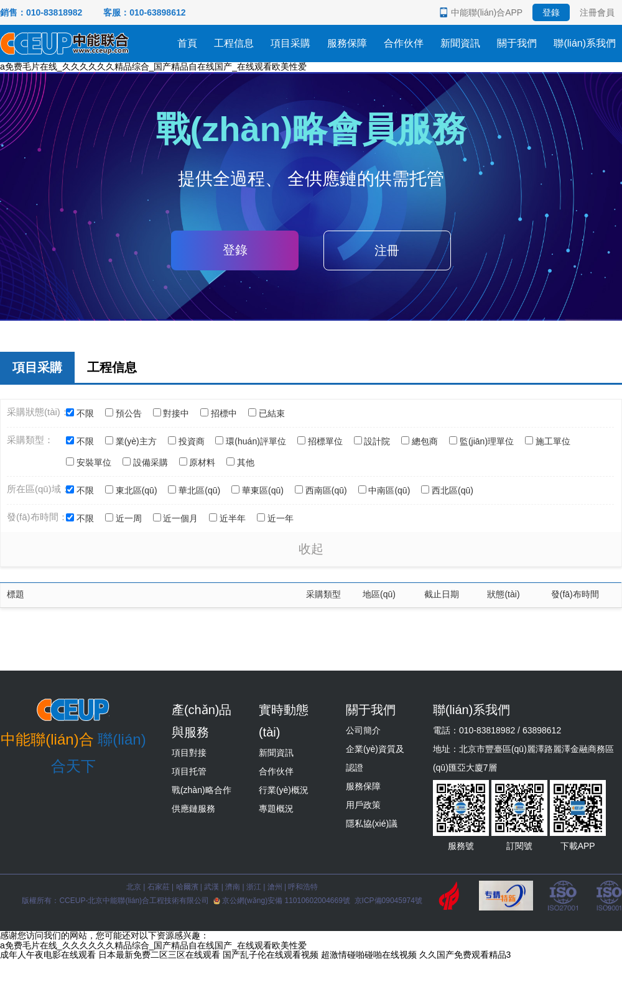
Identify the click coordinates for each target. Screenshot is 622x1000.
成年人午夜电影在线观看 (48, 955)
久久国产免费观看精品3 (465, 955)
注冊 (386, 250)
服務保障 (347, 43)
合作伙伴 (404, 43)
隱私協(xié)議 (371, 823)
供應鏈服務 (193, 809)
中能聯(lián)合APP (486, 12)
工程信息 (234, 43)
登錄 (551, 12)
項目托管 (189, 771)
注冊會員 (597, 12)
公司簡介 (363, 730)
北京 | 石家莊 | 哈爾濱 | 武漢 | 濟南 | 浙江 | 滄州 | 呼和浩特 (222, 887)
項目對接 (189, 753)
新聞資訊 (460, 43)
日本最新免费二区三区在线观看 (159, 955)
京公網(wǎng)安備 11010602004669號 (282, 900)
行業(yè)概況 (284, 790)
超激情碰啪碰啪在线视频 (369, 955)
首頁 (187, 43)
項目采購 (290, 43)
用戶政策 (363, 805)
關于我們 (517, 43)
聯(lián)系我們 (585, 43)
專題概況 (276, 809)
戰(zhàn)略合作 (201, 790)
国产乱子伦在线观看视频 (270, 955)
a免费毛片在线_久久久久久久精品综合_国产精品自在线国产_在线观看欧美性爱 (153, 66)
